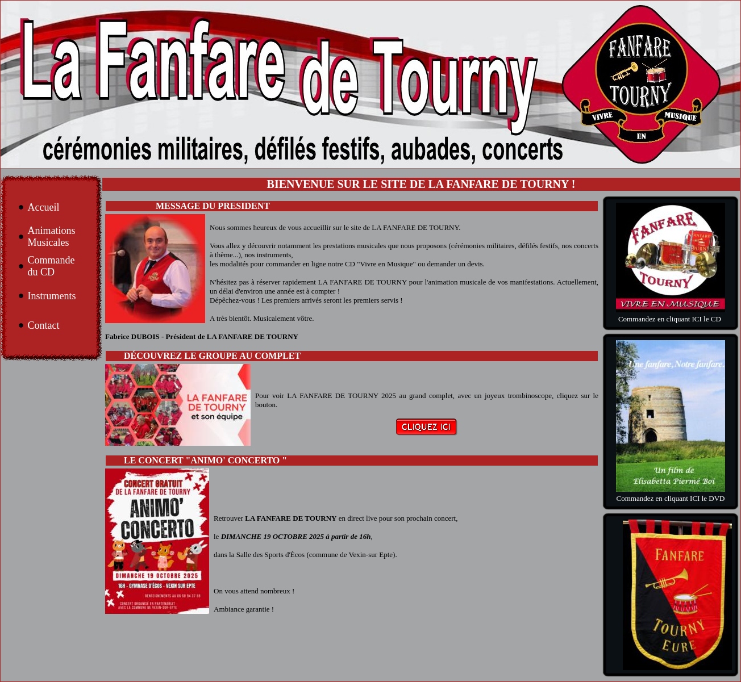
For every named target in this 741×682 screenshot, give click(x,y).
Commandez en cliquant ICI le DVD (671, 498)
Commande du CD (50, 266)
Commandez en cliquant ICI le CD (670, 319)
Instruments (51, 296)
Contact (43, 325)
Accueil (43, 207)
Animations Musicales (51, 236)
